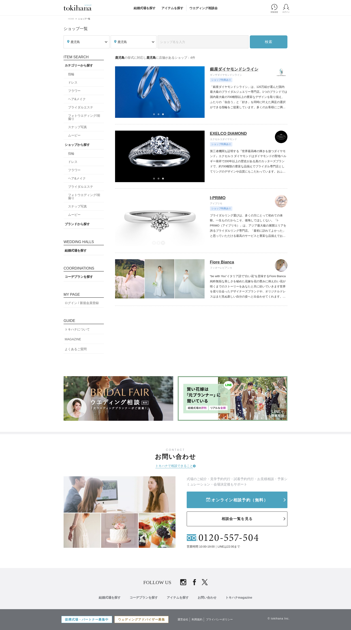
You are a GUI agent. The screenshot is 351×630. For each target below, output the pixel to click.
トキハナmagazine (238, 597)
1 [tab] (155, 115)
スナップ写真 (77, 127)
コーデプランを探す (79, 276)
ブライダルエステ (80, 107)
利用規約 (197, 619)
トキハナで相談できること (174, 466)
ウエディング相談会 (203, 8)
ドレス (72, 82)
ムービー (74, 135)
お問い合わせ (207, 597)
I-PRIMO (218, 198)
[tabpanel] (160, 92)
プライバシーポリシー (219, 619)
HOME (71, 19)
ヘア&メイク (77, 99)
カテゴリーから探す (79, 65)
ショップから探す (77, 145)
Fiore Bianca (222, 262)
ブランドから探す (77, 224)
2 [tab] (160, 115)
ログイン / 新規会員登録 (82, 303)
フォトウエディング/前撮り (84, 117)
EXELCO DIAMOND (228, 133)
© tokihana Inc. (279, 618)
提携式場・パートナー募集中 (87, 619)
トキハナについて (77, 329)
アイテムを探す (172, 8)
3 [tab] (164, 115)
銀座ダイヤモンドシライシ (234, 69)
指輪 (71, 74)
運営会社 (183, 619)
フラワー (74, 91)
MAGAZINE (73, 339)
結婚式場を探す (145, 8)
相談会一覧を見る (237, 519)
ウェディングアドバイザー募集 (141, 619)
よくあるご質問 (76, 349)
